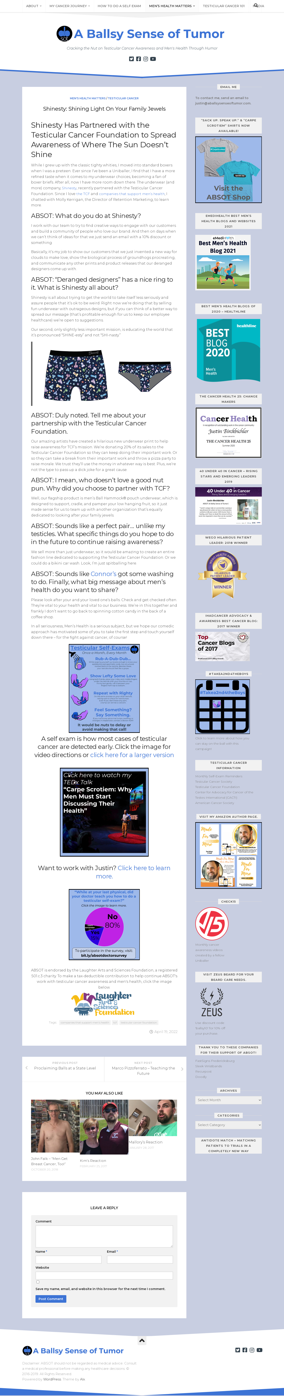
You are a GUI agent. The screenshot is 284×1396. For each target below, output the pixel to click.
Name (41, 1252)
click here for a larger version (132, 754)
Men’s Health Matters (166, 7)
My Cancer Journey (66, 7)
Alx (82, 1380)
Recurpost (203, 1071)
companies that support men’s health (135, 193)
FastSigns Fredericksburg (215, 1061)
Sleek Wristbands (208, 1066)
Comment (44, 1222)
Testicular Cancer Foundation (217, 787)
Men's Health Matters (88, 98)
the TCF (83, 193)
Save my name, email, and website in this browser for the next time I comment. (100, 1290)
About (31, 7)
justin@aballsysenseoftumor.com (222, 103)
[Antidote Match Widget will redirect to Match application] (223, 1187)
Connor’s (104, 573)
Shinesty (69, 188)
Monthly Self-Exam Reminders (218, 776)
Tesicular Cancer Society (213, 782)
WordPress (52, 1380)
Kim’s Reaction (93, 1161)
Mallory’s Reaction (146, 1143)
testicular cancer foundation (139, 1022)
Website (42, 1268)
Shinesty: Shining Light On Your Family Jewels (104, 108)
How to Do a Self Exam (117, 7)
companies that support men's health (85, 1022)
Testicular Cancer (123, 98)
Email (112, 1252)
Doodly (201, 1077)
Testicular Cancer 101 (218, 7)
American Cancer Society (214, 803)
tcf (115, 1022)
